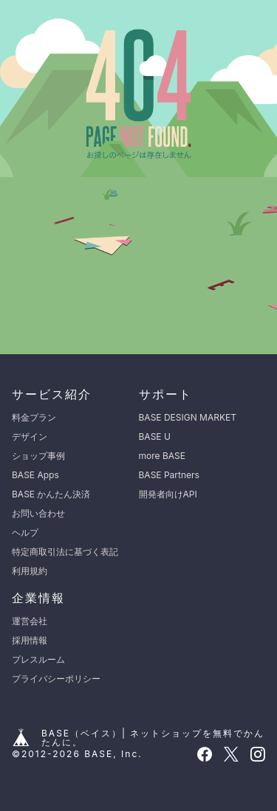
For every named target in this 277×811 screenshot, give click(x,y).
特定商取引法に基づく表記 (65, 551)
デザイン (29, 436)
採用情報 (29, 640)
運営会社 (29, 621)
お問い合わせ (38, 513)
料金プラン (34, 417)
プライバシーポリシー (56, 678)
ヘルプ (25, 532)
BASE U (155, 436)
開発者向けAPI (168, 494)
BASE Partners (169, 474)
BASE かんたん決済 (51, 494)
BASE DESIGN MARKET (187, 417)
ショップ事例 (38, 455)
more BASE (162, 455)
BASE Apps (35, 474)
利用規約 (29, 570)
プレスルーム (38, 659)
